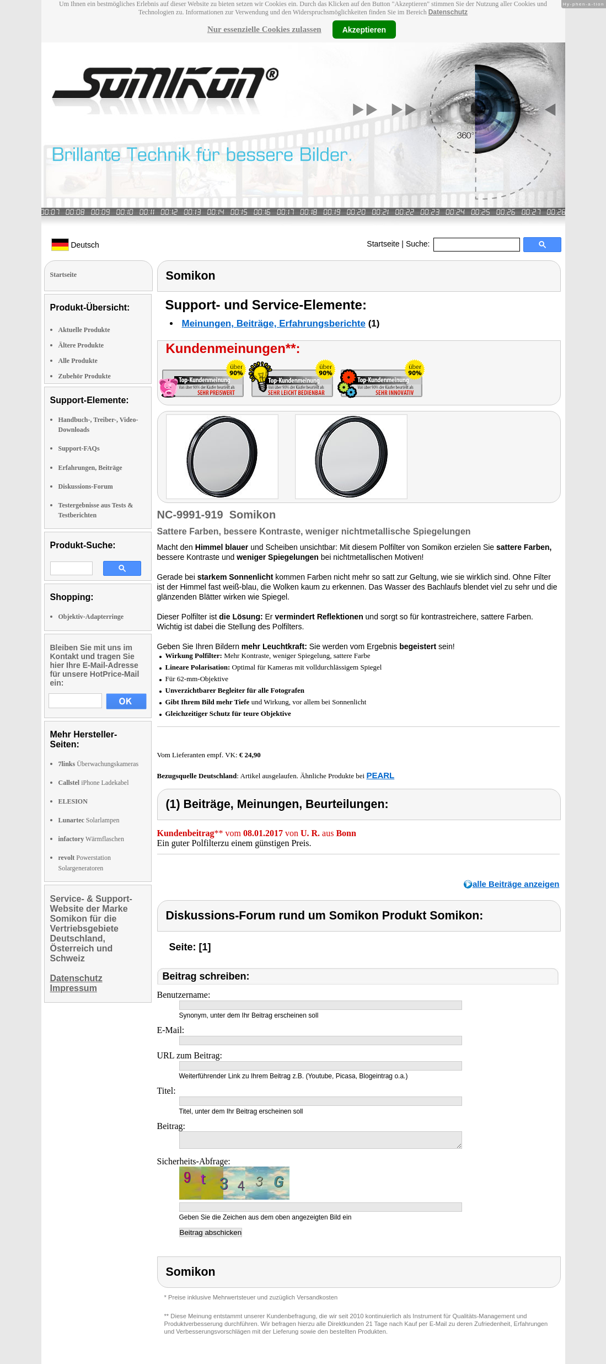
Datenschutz (448, 12)
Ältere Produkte (81, 345)
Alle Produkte (78, 361)
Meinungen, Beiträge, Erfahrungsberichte (274, 323)
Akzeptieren (364, 29)
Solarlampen (89, 820)
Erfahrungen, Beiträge (90, 468)
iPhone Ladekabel (93, 783)
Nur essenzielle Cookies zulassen (264, 29)
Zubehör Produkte (84, 376)
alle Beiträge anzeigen (516, 884)
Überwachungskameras (98, 764)
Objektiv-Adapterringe (91, 617)
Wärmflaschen (91, 839)
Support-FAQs (79, 448)
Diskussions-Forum (85, 486)
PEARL (380, 775)
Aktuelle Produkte (84, 330)
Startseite (383, 243)
